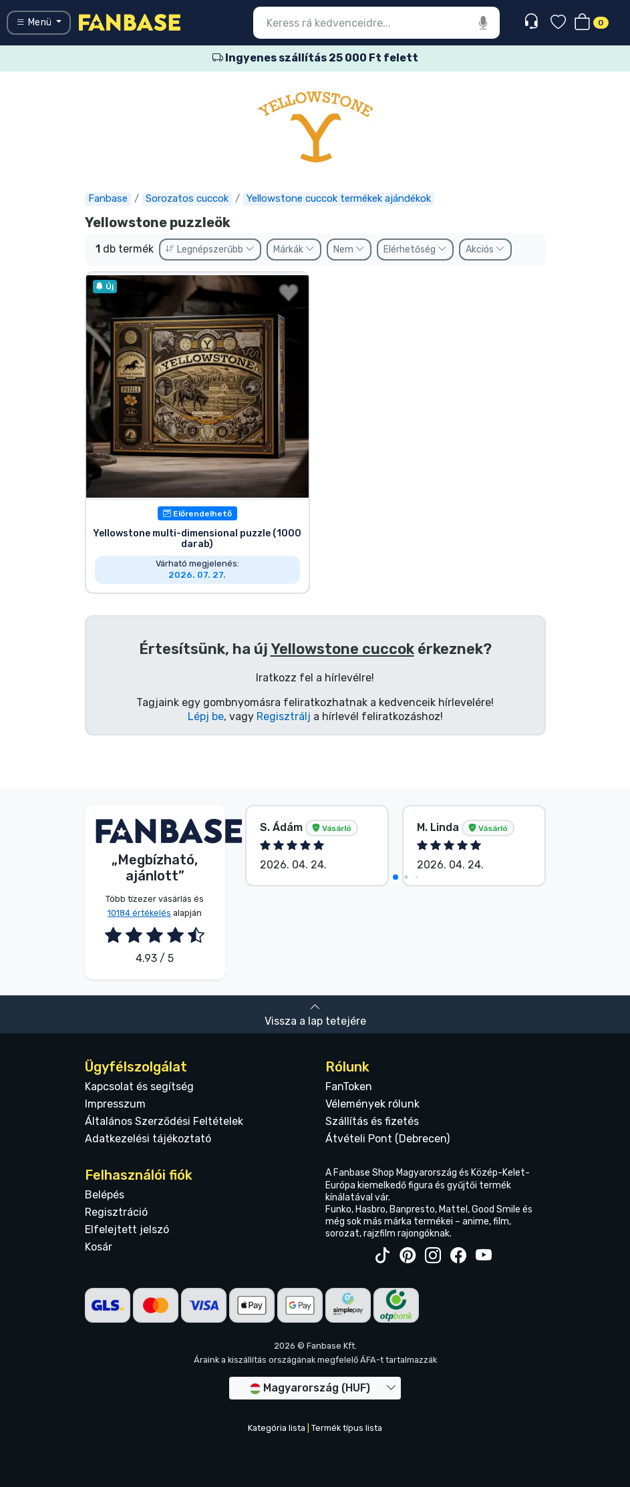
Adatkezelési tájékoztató (148, 1138)
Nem (349, 249)
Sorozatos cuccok (187, 198)
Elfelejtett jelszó (127, 1229)
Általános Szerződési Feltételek (164, 1121)
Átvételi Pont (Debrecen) (387, 1138)
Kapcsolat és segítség (139, 1086)
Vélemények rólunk (372, 1104)
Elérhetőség (415, 249)
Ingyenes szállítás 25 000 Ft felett (315, 57)
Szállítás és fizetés (372, 1121)
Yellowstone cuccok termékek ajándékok (339, 198)
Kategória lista (276, 1428)
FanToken (348, 1086)
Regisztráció (116, 1212)
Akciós (485, 249)
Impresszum (115, 1104)
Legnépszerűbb (210, 249)
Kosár (98, 1247)
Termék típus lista (346, 1428)
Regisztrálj (284, 716)
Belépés (104, 1194)
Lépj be (206, 716)
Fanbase (108, 198)
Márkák (294, 249)
